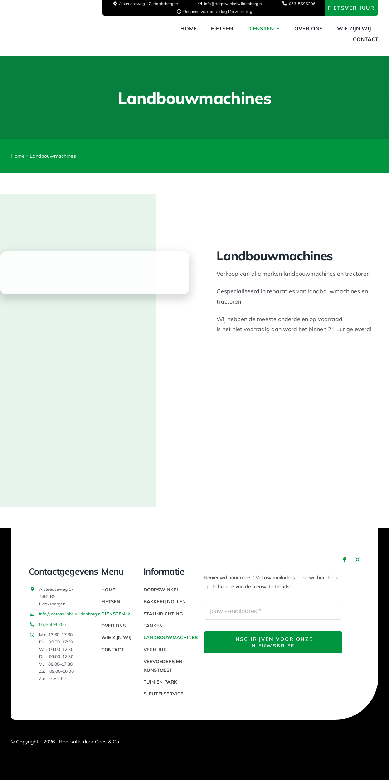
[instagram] (357, 559)
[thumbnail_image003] (64, 25)
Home (18, 156)
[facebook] (344, 559)
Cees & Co (107, 741)
